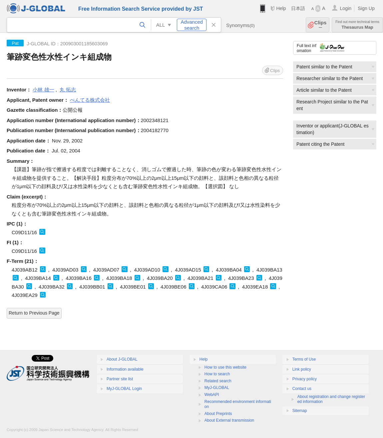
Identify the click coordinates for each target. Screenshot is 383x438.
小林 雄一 (43, 89)
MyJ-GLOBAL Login (124, 388)
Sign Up (366, 8)
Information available (125, 369)
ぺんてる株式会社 (90, 100)
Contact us (301, 388)
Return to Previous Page (34, 313)
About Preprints (218, 413)
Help (281, 8)
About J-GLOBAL (122, 359)
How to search (217, 374)
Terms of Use (304, 359)
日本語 (298, 8)
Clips (320, 25)
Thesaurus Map (357, 25)
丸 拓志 (68, 89)
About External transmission (229, 420)
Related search (217, 381)
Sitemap (299, 410)
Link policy (301, 369)
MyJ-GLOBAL (216, 387)
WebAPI (211, 394)
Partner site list (120, 379)
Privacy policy (304, 379)
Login (345, 8)
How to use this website (225, 367)
